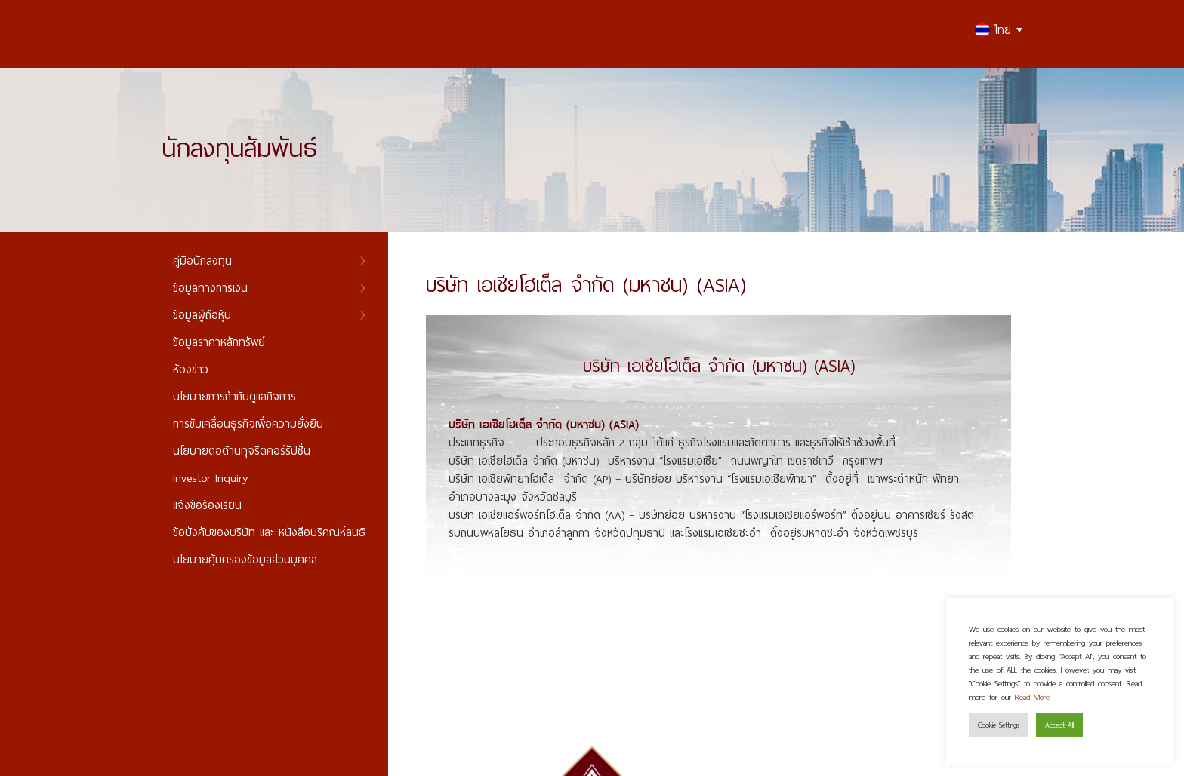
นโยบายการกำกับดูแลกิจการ (234, 396)
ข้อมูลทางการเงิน (210, 287)
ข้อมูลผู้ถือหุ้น (202, 314)
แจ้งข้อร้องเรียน (207, 504)
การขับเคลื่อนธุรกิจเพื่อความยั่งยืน (248, 423)
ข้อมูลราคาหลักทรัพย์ (219, 342)
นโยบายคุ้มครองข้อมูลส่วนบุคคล (245, 559)
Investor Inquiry (210, 477)
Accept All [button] (1059, 725)
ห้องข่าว (190, 369)
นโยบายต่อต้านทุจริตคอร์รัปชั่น (241, 450)
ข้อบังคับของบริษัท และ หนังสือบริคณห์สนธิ (269, 532)
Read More (1032, 697)
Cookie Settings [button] (998, 725)
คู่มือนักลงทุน (202, 260)
